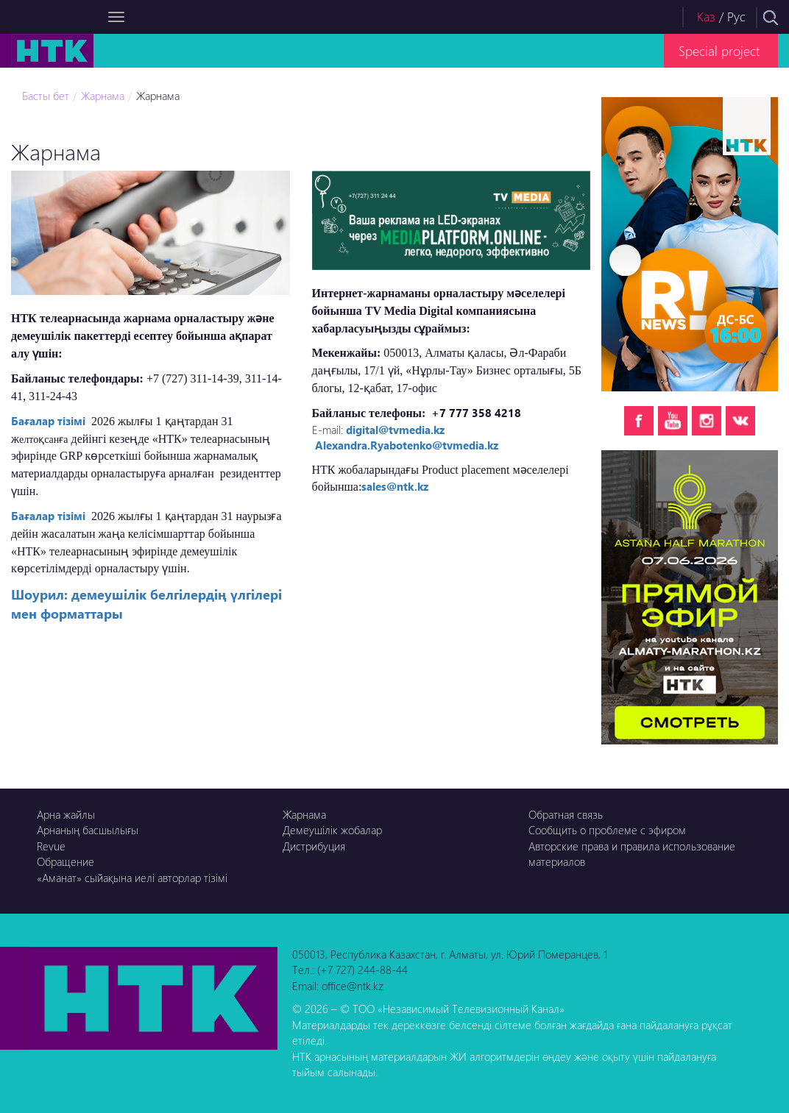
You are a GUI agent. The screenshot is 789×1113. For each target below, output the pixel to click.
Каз (706, 16)
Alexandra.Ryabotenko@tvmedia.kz (406, 445)
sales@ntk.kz (394, 486)
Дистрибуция (314, 846)
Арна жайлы (66, 814)
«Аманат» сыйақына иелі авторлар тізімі (132, 877)
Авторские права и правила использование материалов (631, 854)
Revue (51, 846)
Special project (719, 50)
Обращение (65, 861)
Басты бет (45, 95)
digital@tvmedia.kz (395, 429)
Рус (736, 16)
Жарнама (102, 95)
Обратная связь (565, 814)
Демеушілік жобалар (332, 829)
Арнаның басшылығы (87, 829)
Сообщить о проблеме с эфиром (607, 829)
